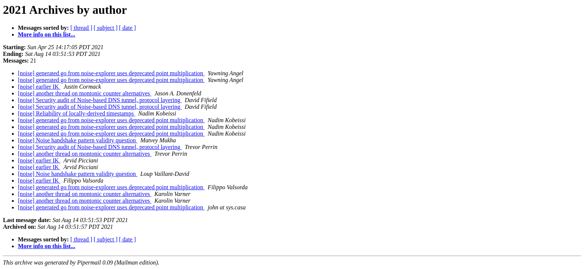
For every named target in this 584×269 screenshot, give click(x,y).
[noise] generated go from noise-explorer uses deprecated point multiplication (111, 73)
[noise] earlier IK (39, 86)
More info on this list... (46, 34)
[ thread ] (81, 28)
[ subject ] (106, 28)
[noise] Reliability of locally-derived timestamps (76, 113)
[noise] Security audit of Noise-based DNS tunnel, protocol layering (100, 100)
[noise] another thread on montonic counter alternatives (85, 93)
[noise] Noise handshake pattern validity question (77, 140)
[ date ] (127, 28)
